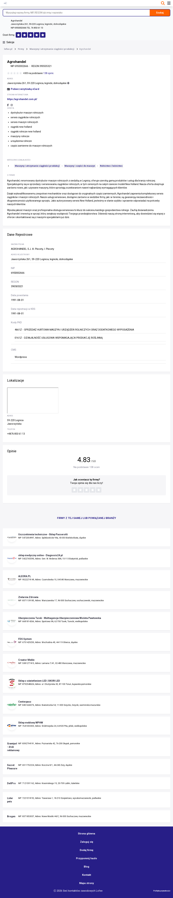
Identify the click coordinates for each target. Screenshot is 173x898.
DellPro (11, 783)
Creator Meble (26, 660)
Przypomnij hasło (86, 858)
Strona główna (86, 833)
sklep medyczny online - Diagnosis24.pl (40, 555)
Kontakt (86, 874)
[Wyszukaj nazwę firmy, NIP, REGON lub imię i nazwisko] (76, 12)
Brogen (11, 816)
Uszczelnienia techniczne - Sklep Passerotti (43, 534)
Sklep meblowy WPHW (30, 722)
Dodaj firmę (86, 850)
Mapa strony (86, 883)
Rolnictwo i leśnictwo (111, 166)
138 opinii (48, 73)
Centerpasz (24, 701)
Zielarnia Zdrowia (28, 597)
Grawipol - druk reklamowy (12, 747)
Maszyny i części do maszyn (80, 166)
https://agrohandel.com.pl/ (22, 99)
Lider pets (10, 800)
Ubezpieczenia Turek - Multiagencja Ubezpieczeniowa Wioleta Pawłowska (59, 618)
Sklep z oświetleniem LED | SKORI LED (39, 680)
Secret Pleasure (12, 767)
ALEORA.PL (24, 576)
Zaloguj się (86, 841)
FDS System (25, 639)
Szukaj (160, 12)
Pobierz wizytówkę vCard (23, 89)
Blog (86, 866)
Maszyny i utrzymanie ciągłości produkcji (37, 166)
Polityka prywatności (161, 891)
